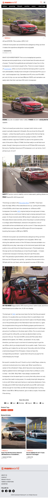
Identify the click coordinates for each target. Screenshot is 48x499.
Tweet (13, 403)
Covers (34, 6)
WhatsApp (20, 403)
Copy (42, 403)
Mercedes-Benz (24, 203)
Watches (26, 6)
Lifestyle (19, 6)
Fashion (5, 6)
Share (6, 403)
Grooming (12, 6)
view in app (41, 6)
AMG (18, 211)
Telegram (28, 403)
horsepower (7, 69)
